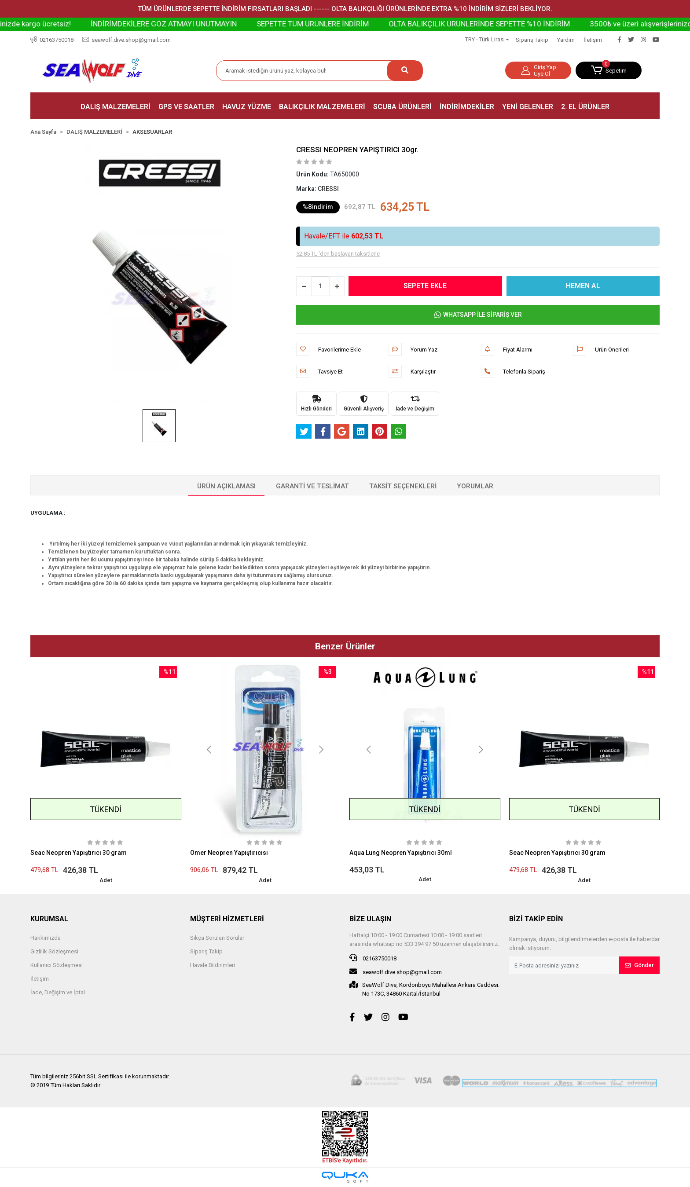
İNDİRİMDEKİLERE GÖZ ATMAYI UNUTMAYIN (197, 23)
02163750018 (372, 958)
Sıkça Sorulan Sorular (217, 937)
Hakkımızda (45, 937)
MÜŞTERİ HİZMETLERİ (227, 919)
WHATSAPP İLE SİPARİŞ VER (478, 315)
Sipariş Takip (532, 40)
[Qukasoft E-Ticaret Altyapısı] (345, 1177)
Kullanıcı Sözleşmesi (56, 965)
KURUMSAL (49, 919)
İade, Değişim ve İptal (57, 992)
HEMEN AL (583, 286)
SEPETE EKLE (425, 286)
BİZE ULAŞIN (370, 919)
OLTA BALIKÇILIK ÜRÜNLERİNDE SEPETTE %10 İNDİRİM (512, 23)
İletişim (593, 40)
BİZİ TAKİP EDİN (536, 919)
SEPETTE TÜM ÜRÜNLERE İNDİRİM (346, 23)
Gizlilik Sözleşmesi (54, 951)
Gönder (639, 965)
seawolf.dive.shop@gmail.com (395, 971)
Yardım (566, 40)
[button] (609, 70)
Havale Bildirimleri (212, 965)
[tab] (226, 486)
